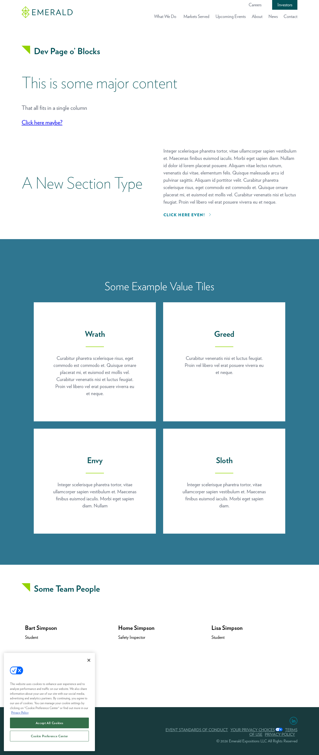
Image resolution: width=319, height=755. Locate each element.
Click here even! (184, 215)
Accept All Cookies (49, 723)
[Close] (89, 660)
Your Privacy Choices (252, 730)
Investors (284, 4)
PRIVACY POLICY (280, 734)
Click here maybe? (42, 122)
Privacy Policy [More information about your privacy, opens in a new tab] (20, 712)
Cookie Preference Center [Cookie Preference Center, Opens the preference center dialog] (49, 736)
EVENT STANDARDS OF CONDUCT (197, 730)
